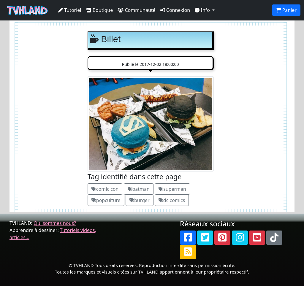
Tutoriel (69, 10)
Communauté (136, 10)
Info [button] (203, 10)
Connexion (175, 10)
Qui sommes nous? (55, 223)
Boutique (99, 10)
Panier (286, 10)
